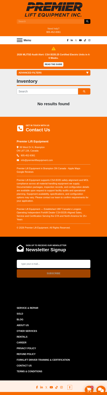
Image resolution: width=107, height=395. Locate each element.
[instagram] (89, 40)
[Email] (53, 264)
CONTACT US (24, 365)
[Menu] (20, 40)
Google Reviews (25, 172)
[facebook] (67, 40)
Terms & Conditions (29, 371)
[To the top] (69, 387)
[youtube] (80, 40)
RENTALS (22, 337)
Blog (20, 319)
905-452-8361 (53, 32)
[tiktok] (85, 40)
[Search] (50, 21)
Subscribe (53, 273)
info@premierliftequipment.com (36, 160)
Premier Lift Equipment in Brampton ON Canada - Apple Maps (48, 168)
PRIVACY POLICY (26, 348)
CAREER (22, 342)
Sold (20, 314)
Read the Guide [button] (53, 64)
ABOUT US (23, 325)
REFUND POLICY (26, 354)
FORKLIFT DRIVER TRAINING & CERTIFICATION (43, 360)
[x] (76, 40)
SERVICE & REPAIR (27, 308)
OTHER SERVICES (27, 331)
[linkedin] (72, 40)
